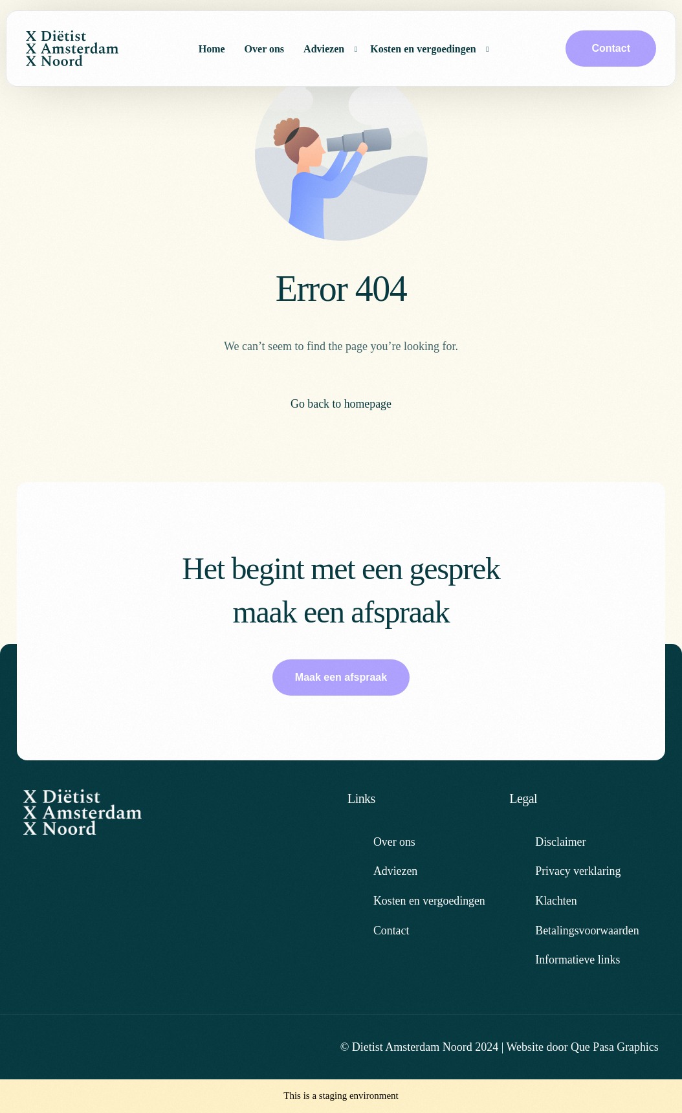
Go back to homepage (340, 403)
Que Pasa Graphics (614, 1047)
